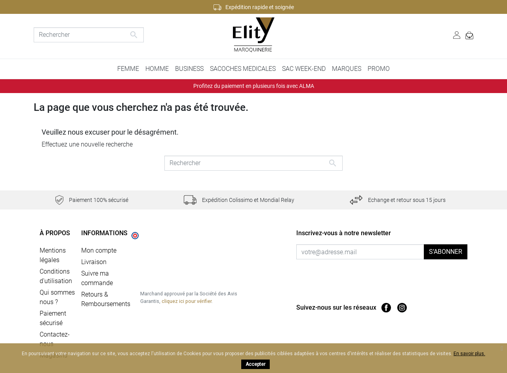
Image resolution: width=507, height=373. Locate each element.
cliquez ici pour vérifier (187, 301)
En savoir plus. (469, 353)
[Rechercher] (89, 34)
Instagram (402, 307)
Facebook (386, 307)
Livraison (94, 262)
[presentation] (362, 274)
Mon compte (98, 250)
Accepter (255, 364)
